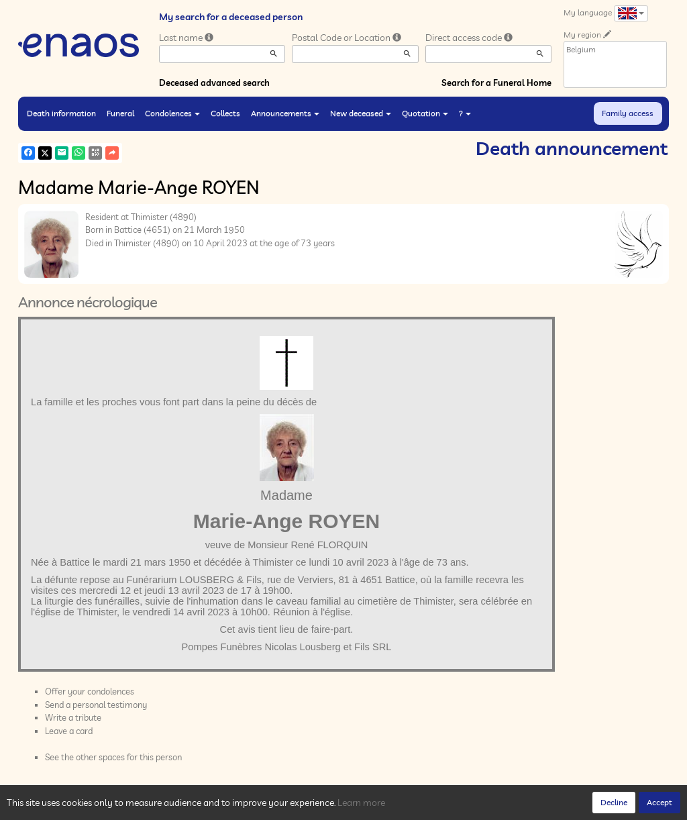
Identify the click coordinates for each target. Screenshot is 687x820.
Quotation (425, 113)
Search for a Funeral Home (496, 82)
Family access (627, 113)
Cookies (175, 806)
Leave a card (69, 730)
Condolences (172, 113)
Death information (61, 113)
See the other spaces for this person (113, 757)
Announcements (285, 113)
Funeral (120, 113)
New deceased (360, 113)
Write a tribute (73, 717)
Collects (225, 113)
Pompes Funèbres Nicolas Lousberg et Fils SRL (287, 647)
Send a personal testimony (96, 704)
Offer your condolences (89, 691)
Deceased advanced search (214, 82)
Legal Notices (223, 806)
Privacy (139, 806)
